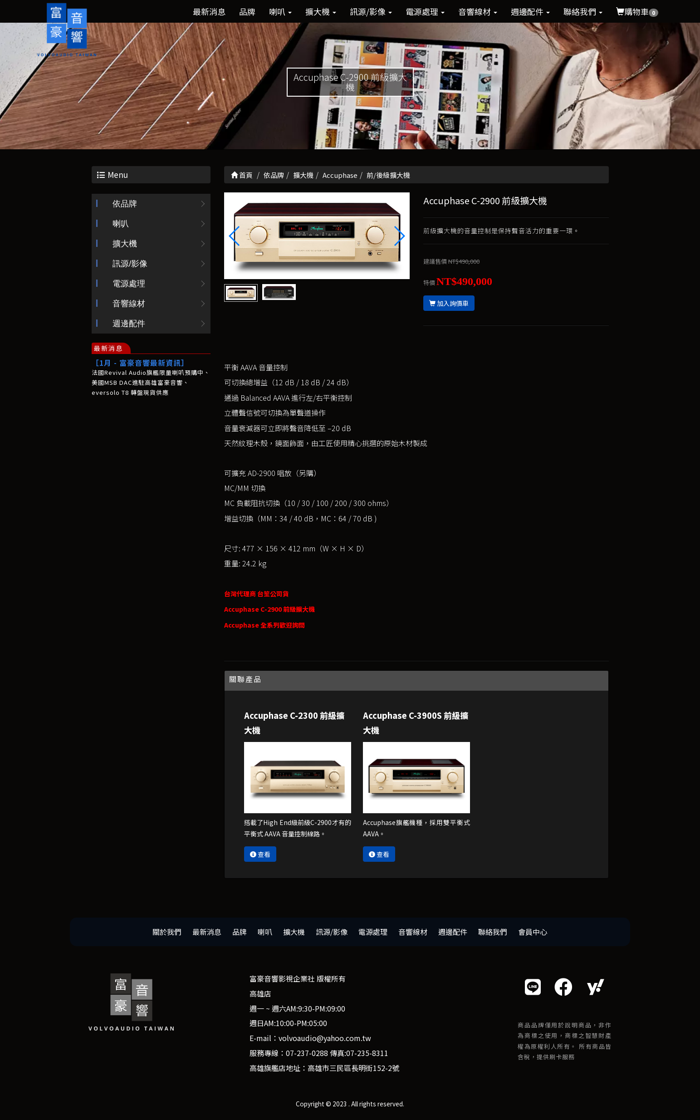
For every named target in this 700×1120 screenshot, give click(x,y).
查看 (260, 854)
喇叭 (280, 11)
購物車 (637, 11)
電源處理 (425, 11)
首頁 (242, 175)
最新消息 (209, 11)
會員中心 (532, 931)
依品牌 (125, 204)
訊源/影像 (371, 11)
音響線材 (477, 11)
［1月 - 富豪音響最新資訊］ (140, 363)
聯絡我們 (582, 11)
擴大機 (320, 11)
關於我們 (166, 931)
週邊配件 (530, 11)
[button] (399, 236)
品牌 (247, 11)
